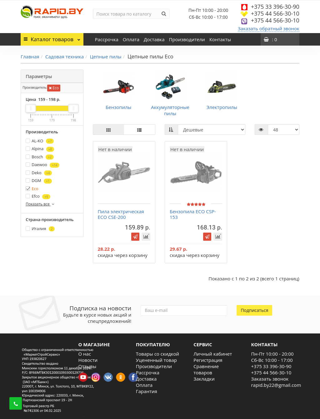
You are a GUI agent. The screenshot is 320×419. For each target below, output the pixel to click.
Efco (38, 196)
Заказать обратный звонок (268, 28)
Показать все (40, 204)
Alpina (40, 149)
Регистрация (207, 360)
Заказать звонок (269, 379)
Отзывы (87, 366)
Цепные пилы (106, 56)
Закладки (204, 379)
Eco (54, 88)
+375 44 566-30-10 (275, 13)
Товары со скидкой (157, 354)
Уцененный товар (156, 360)
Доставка (154, 39)
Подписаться (254, 310)
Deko (39, 173)
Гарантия (146, 391)
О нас (84, 354)
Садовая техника (64, 56)
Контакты (220, 39)
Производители (187, 39)
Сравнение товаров (206, 369)
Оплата (131, 39)
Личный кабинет (212, 354)
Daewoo (42, 165)
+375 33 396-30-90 (275, 6)
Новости (88, 360)
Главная (30, 56)
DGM (39, 181)
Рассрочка (106, 39)
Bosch (39, 157)
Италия (40, 229)
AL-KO (40, 141)
